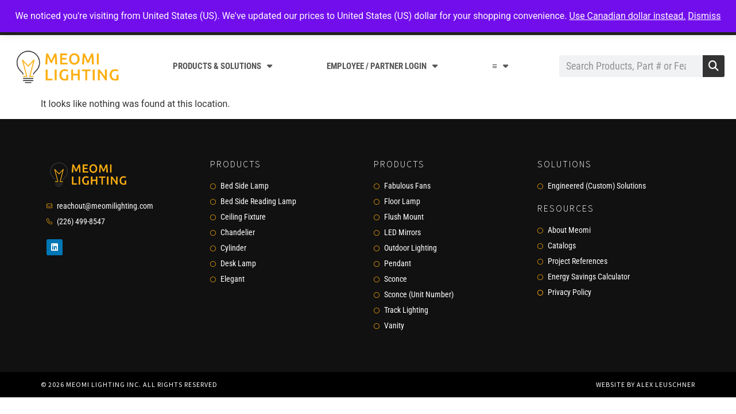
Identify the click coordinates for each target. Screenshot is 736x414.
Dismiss (704, 15)
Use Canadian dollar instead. (628, 15)
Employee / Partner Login (382, 66)
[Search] (714, 66)
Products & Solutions (222, 66)
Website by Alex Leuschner (645, 384)
